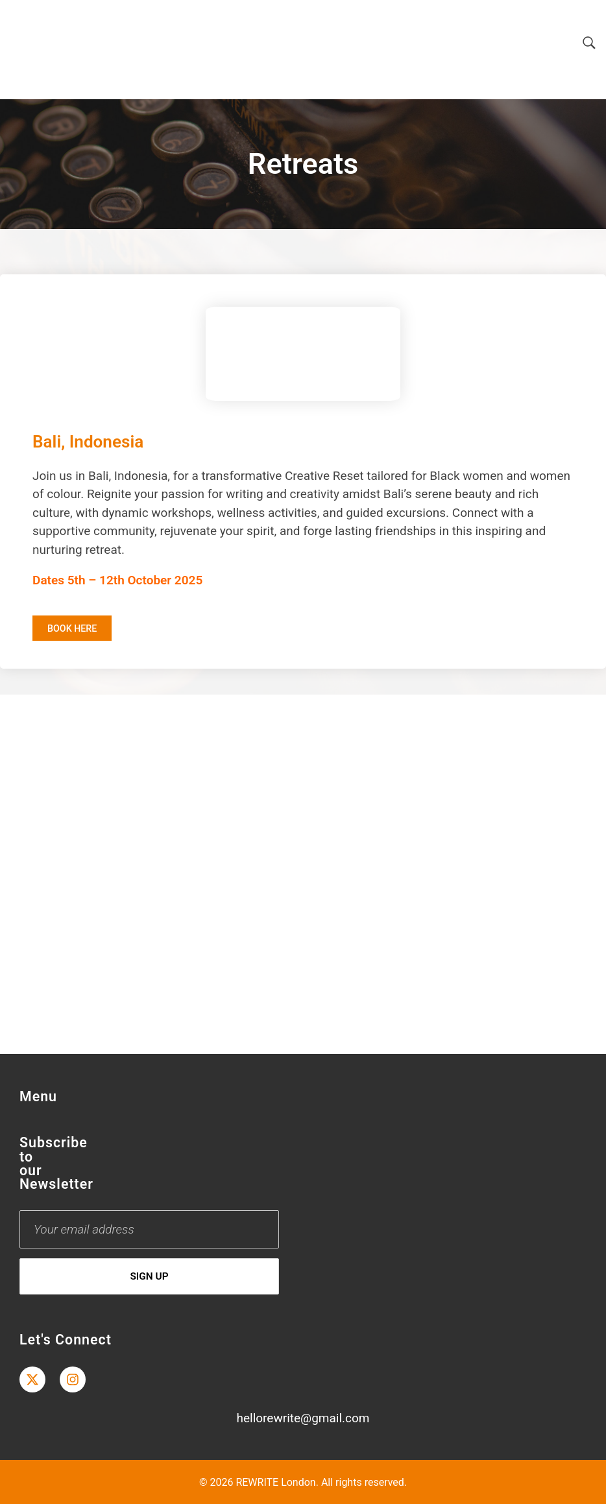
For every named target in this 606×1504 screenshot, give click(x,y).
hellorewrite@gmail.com (302, 1418)
